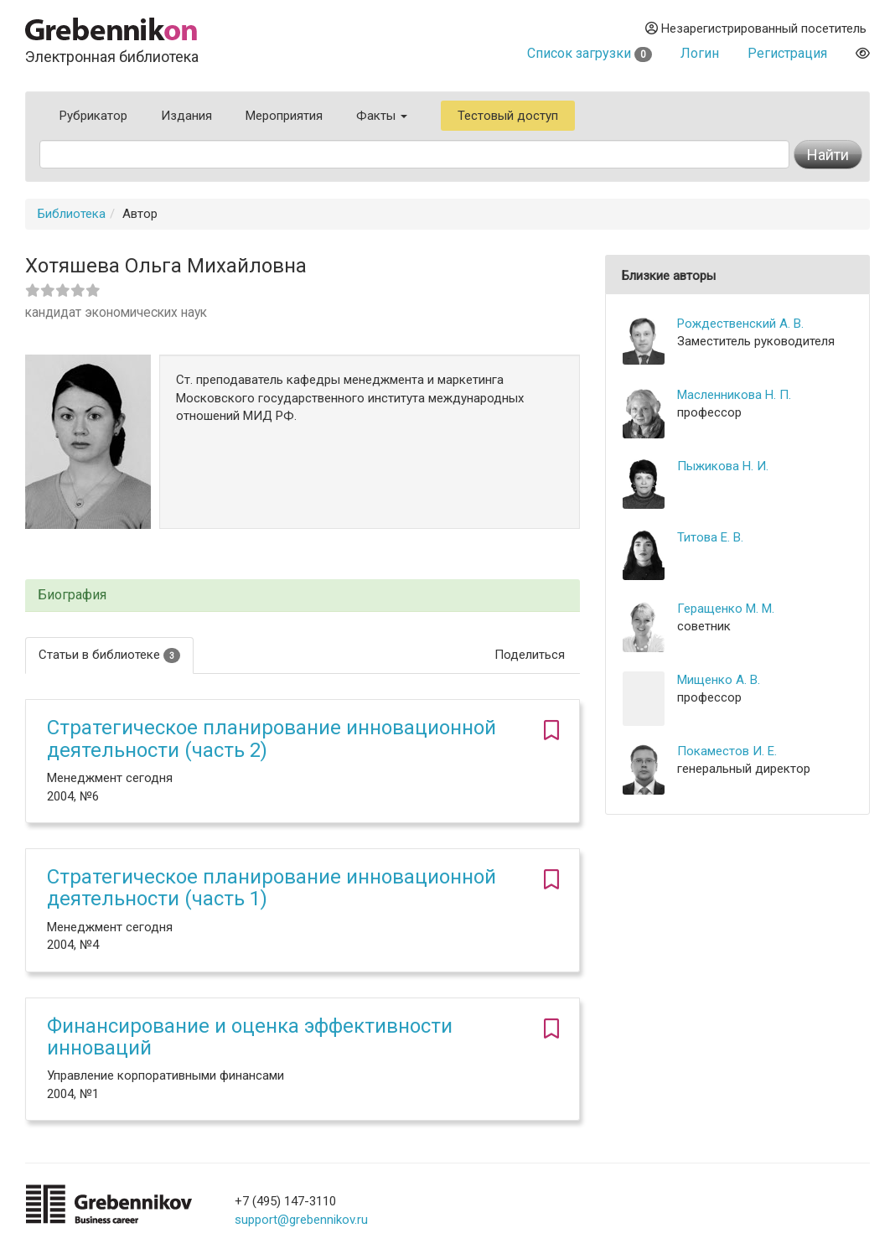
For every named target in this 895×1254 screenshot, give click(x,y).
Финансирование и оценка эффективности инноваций (250, 1037)
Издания (186, 115)
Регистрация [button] (787, 53)
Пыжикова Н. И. (722, 466)
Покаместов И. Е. (727, 751)
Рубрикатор (93, 115)
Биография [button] (72, 595)
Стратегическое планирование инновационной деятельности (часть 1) (271, 887)
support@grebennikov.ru (301, 1219)
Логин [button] (699, 53)
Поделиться (529, 654)
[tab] (302, 595)
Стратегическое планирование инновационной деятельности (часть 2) (271, 738)
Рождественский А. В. (740, 323)
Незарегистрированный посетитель (756, 28)
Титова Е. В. (710, 537)
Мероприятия (284, 115)
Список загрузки (589, 53)
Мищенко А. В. (718, 679)
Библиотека (72, 213)
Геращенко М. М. (725, 608)
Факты (381, 115)
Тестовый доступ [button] (508, 115)
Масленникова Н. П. (734, 394)
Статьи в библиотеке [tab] (109, 655)
